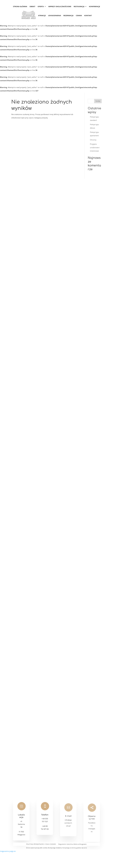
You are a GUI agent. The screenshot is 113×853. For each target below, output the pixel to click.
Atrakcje (42, 15)
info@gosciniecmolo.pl (68, 825)
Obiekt (32, 6)
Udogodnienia (54, 15)
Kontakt (88, 15)
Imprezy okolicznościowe (59, 6)
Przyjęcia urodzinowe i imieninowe (95, 147)
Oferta (41, 6)
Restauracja (79, 6)
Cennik (79, 15)
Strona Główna (20, 6)
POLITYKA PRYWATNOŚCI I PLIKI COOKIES (41, 844)
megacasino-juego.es (8, 851)
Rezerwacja (68, 15)
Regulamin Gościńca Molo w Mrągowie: (72, 844)
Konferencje (94, 6)
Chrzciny (93, 140)
